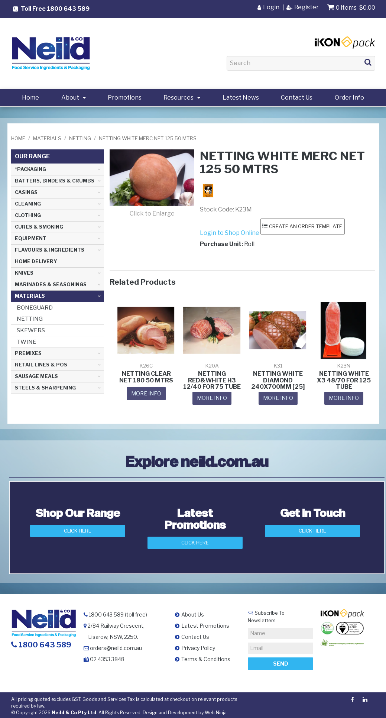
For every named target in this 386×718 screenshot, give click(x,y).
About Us (192, 612)
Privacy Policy (198, 646)
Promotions (125, 97)
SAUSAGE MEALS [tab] (36, 376)
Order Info (349, 97)
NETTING (80, 138)
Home (30, 97)
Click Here (77, 529)
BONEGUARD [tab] (35, 307)
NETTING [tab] (30, 318)
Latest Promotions (205, 624)
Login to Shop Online (229, 232)
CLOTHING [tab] (28, 215)
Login (271, 7)
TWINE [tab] (26, 341)
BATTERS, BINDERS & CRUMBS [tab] (54, 181)
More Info (146, 392)
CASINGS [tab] (26, 192)
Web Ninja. (216, 711)
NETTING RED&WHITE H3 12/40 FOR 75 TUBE (212, 380)
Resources (178, 97)
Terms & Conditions (205, 657)
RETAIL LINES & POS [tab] (41, 365)
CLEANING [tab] (28, 204)
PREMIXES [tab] (28, 353)
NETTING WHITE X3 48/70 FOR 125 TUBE (344, 380)
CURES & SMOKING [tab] (39, 227)
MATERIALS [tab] (30, 296)
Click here (312, 529)
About (70, 97)
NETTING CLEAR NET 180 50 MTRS (146, 377)
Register (306, 7)
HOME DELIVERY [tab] (36, 261)
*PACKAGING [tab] (30, 169)
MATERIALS (47, 138)
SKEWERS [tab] (31, 330)
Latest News (241, 97)
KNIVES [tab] (24, 273)
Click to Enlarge (152, 213)
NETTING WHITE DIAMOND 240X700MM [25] (278, 380)
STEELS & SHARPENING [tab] (45, 388)
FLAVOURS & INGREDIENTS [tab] (49, 250)
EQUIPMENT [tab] (30, 238)
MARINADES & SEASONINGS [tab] (51, 284)
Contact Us (296, 97)
